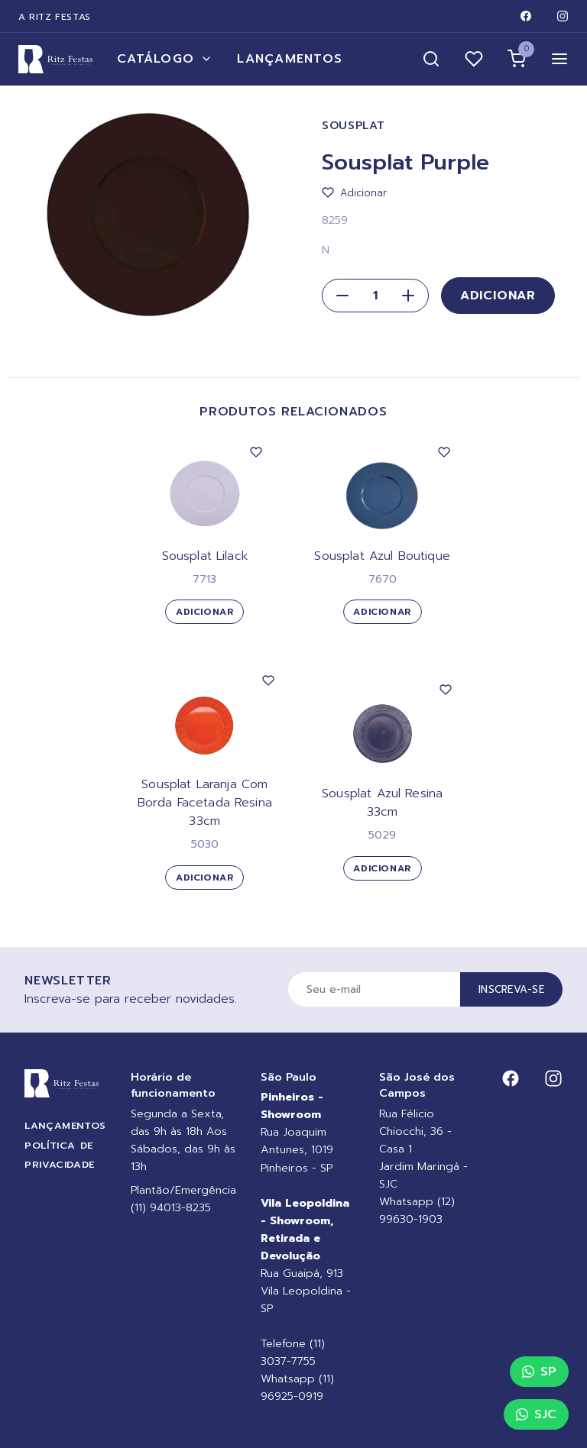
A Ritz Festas (54, 17)
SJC (536, 1414)
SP (539, 1371)
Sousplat (353, 126)
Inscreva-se (511, 989)
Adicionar (498, 295)
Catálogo (164, 59)
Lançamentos (289, 59)
